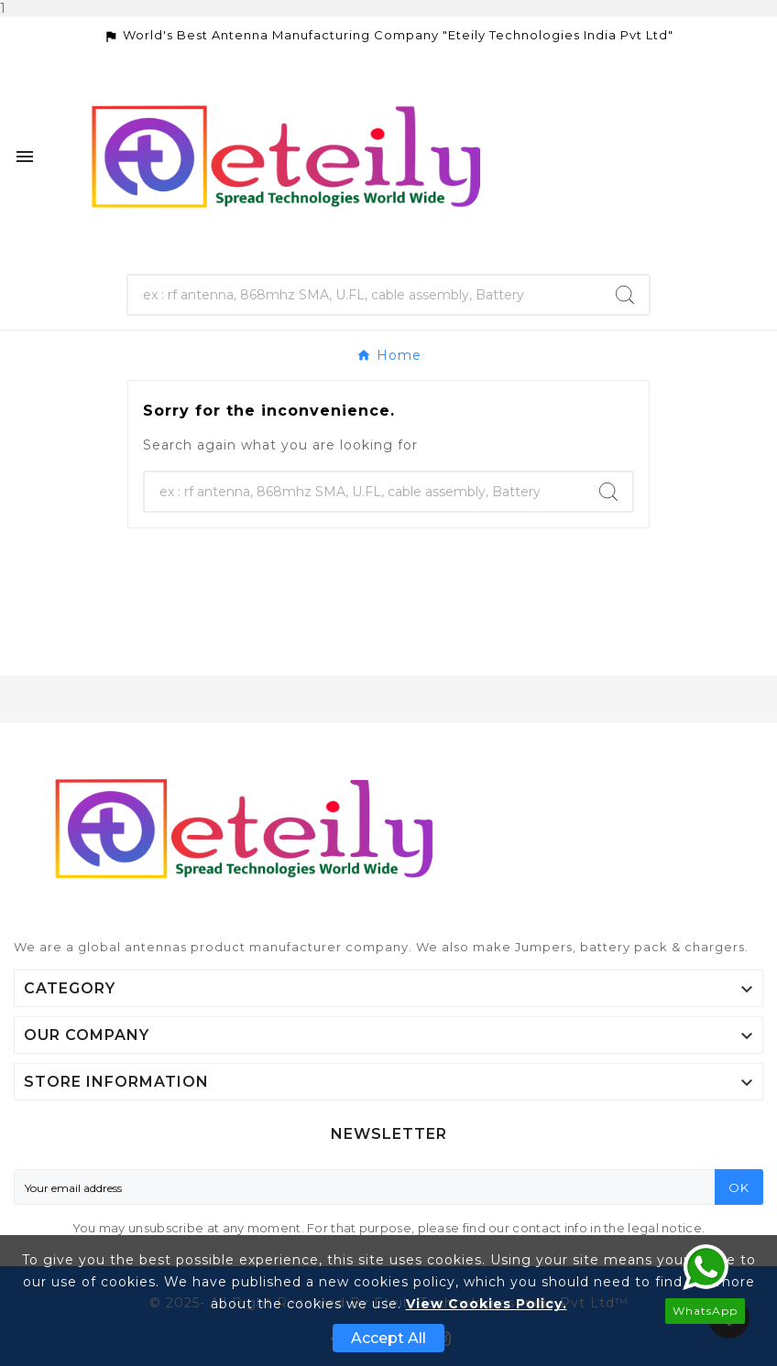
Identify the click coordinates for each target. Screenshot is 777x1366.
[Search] (365, 295)
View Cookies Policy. (486, 1304)
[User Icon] (732, 157)
